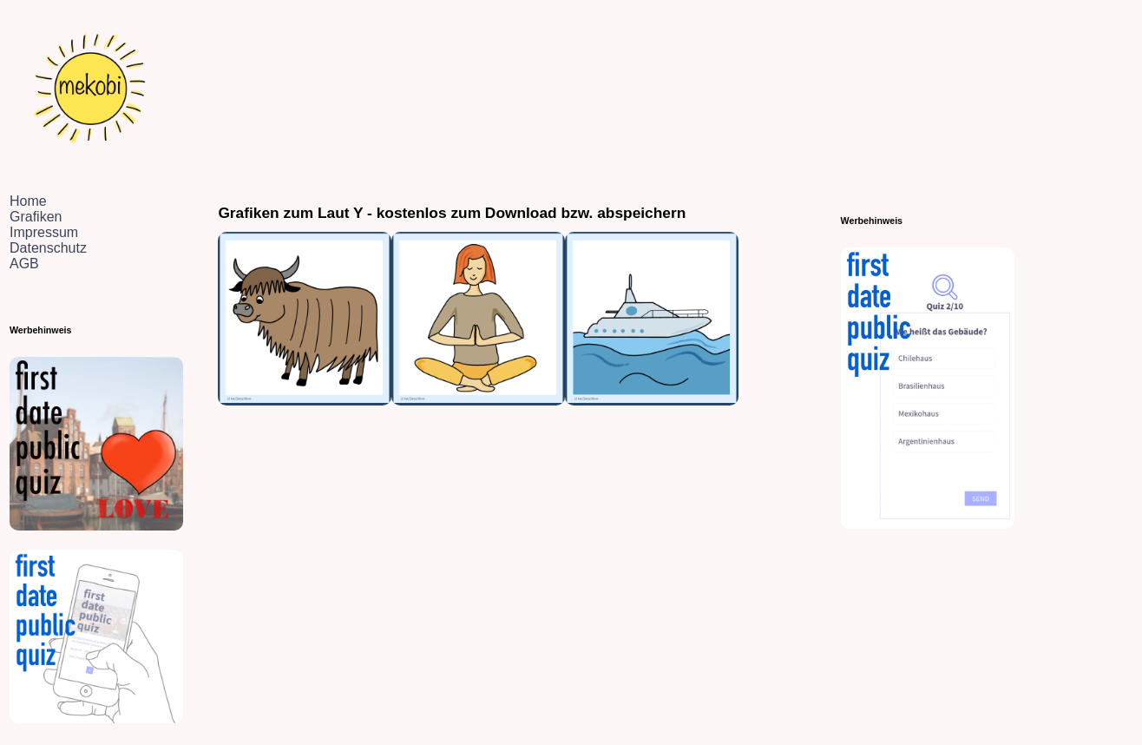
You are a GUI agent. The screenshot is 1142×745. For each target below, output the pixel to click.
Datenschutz (48, 248)
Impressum (44, 232)
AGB (24, 263)
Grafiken (36, 216)
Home (28, 201)
